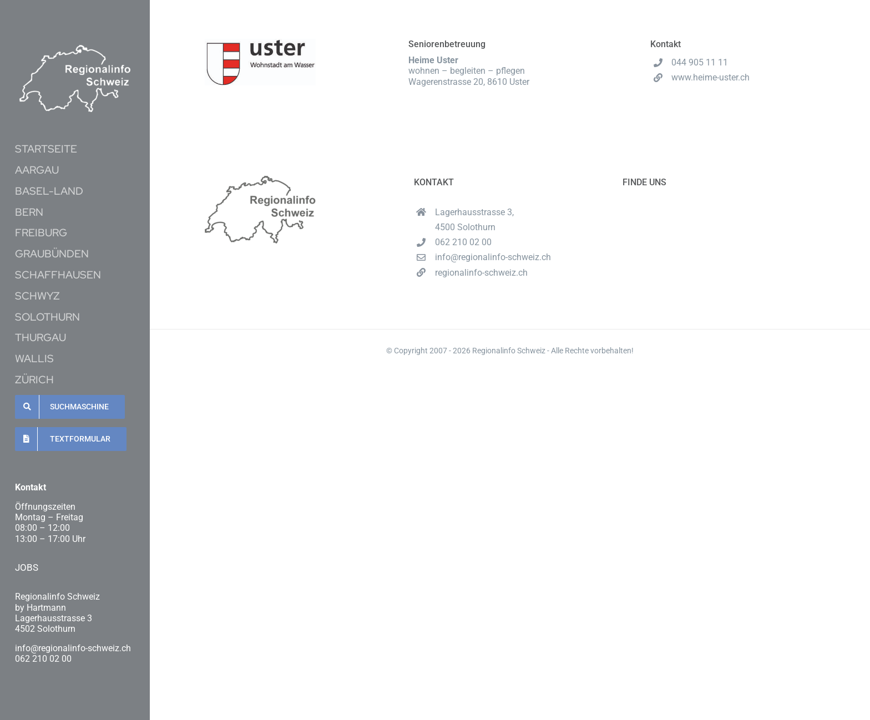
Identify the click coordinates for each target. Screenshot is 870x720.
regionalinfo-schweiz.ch (481, 272)
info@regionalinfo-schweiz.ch (493, 257)
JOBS (26, 567)
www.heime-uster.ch (710, 77)
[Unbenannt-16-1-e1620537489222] (74, 49)
